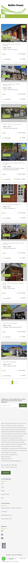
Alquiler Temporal (5, 494)
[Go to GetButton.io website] (3, 561)
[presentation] (12, 410)
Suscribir (23, 405)
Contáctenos (6, 472)
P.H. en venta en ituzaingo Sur (12, 125)
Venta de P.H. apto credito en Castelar (12, 45)
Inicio (2, 483)
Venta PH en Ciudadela (10, 324)
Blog (2, 498)
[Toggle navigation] (3, 16)
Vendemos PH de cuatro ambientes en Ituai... (13, 164)
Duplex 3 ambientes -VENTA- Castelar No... (12, 86)
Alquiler (3, 490)
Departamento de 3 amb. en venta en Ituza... (13, 244)
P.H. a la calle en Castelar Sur (12, 205)
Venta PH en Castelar (9, 363)
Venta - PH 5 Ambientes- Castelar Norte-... (13, 284)
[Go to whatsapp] (3, 559)
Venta (2, 487)
